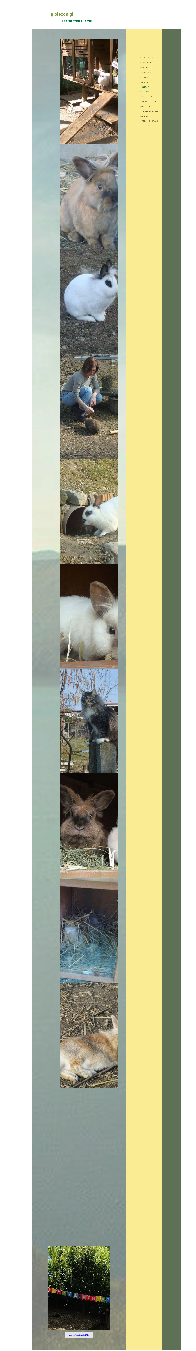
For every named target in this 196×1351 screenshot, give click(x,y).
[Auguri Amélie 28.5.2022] (79, 1335)
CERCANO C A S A (146, 106)
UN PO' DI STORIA (146, 63)
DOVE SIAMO (144, 92)
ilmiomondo (144, 116)
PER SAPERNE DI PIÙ (147, 97)
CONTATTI (144, 82)
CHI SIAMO (144, 67)
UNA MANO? (144, 77)
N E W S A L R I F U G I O (148, 101)
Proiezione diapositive (147, 126)
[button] (89, 91)
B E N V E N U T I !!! (146, 58)
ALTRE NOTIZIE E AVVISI (149, 121)
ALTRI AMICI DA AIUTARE (149, 111)
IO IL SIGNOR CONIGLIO (148, 72)
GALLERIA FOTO (146, 87)
